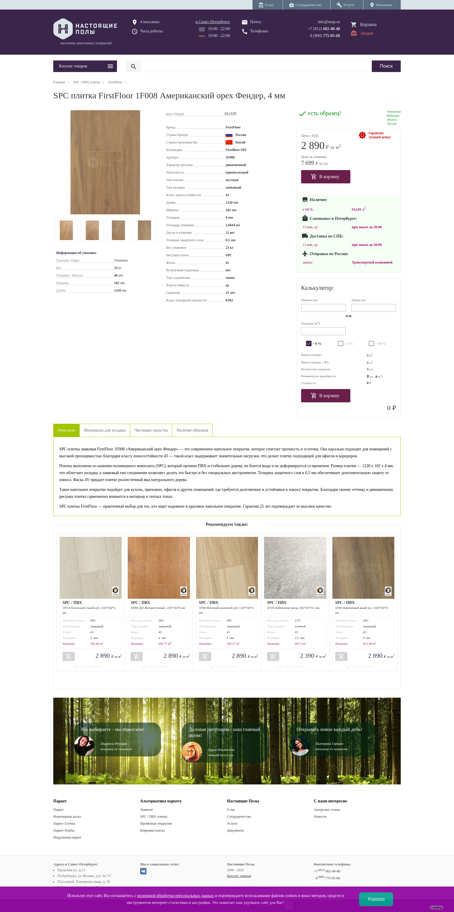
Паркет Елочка (64, 823)
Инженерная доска (67, 817)
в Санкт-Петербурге (212, 22)
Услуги (232, 823)
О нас (231, 810)
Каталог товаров (239, 876)
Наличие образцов (192, 430)
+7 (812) (324, 29)
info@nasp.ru (329, 22)
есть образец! (324, 113)
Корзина (368, 24)
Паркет (58, 810)
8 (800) (325, 36)
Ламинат (146, 810)
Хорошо (376, 899)
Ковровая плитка (152, 830)
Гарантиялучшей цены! (380, 135)
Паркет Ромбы (63, 830)
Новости (320, 817)
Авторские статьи (327, 810)
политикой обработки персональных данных (175, 895)
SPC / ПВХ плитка (153, 817)
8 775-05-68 (328, 878)
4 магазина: (150, 22)
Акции (366, 33)
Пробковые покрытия (156, 823)
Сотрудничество (239, 817)
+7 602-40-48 (327, 871)
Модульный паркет (67, 837)
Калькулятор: (317, 288)
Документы (235, 830)
